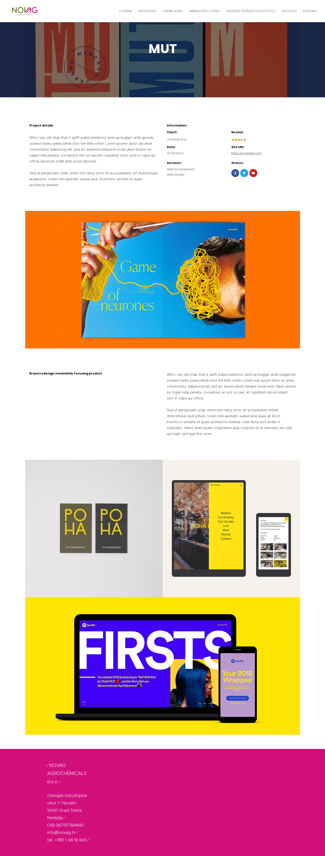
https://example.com (246, 153)
